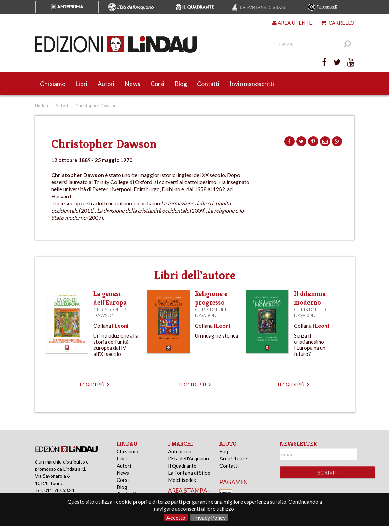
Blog (181, 83)
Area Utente (233, 458)
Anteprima (179, 451)
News (132, 83)
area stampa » (189, 490)
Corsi (157, 83)
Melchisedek (182, 480)
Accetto (175, 517)
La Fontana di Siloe (189, 473)
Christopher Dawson (109, 312)
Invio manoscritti (252, 83)
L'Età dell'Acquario (188, 458)
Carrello (337, 23)
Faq (223, 451)
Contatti (208, 83)
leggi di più (93, 384)
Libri (81, 83)
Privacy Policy (209, 517)
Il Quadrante (182, 465)
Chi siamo (52, 83)
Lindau (41, 105)
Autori (106, 83)
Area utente (292, 23)
